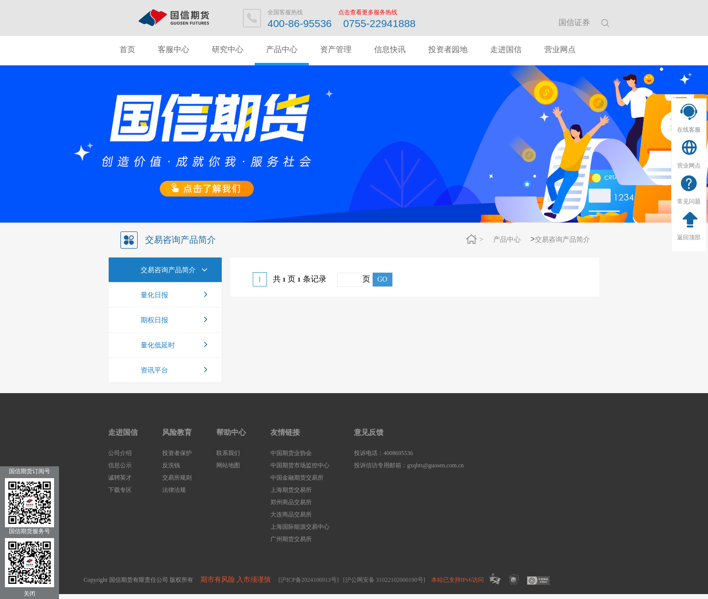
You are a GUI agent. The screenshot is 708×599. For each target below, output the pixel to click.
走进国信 (506, 49)
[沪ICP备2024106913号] (308, 579)
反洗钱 (171, 465)
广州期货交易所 (291, 539)
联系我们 (228, 453)
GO (382, 279)
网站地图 (228, 465)
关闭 (29, 593)
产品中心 (281, 49)
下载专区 (120, 489)
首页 (127, 49)
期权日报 (154, 320)
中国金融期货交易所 (297, 477)
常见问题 (689, 201)
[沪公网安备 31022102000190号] (384, 579)
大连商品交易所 (291, 514)
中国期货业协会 (291, 453)
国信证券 (574, 22)
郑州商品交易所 (291, 502)
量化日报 (154, 295)
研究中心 (227, 49)
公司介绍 (120, 453)
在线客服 (689, 129)
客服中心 (173, 49)
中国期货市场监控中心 (299, 465)
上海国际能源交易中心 (299, 526)
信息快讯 (390, 49)
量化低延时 (158, 345)
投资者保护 (177, 453)
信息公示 (120, 465)
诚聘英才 (120, 477)
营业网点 (689, 165)
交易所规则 (177, 477)
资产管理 (336, 49)
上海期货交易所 (291, 489)
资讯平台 (154, 370)
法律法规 (174, 489)
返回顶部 (689, 237)
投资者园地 (448, 49)
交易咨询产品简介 (562, 239)
